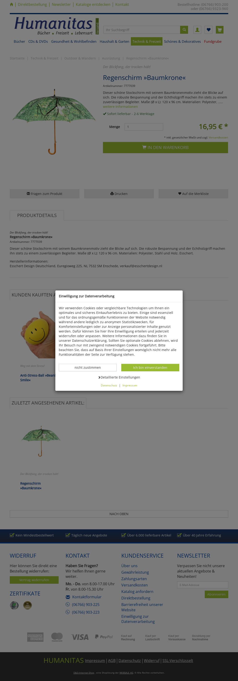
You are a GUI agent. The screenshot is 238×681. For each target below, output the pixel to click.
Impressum (129, 385)
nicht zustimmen (90, 367)
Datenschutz (109, 385)
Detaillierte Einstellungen (119, 377)
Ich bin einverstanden (150, 367)
